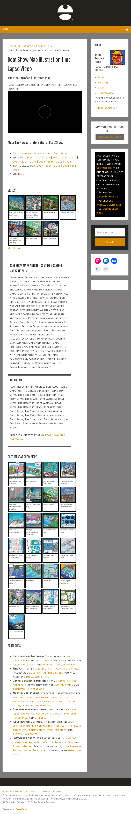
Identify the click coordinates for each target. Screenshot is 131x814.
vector (17, 725)
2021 (64, 157)
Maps (101, 77)
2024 (38, 157)
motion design (63, 685)
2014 (51, 161)
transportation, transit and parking (37, 701)
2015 (42, 161)
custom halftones (25, 734)
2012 (68, 161)
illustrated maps (24, 664)
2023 (47, 157)
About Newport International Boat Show (40, 153)
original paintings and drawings (56, 668)
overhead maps (56, 730)
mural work (34, 676)
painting (66, 725)
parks (25, 705)
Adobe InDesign (23, 746)
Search (110, 242)
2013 (59, 161)
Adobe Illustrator (40, 742)
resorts (34, 697)
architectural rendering (59, 664)
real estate (60, 697)
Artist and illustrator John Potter (22, 791)
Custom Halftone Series (47, 672)
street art (42, 717)
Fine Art (103, 82)
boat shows (20, 697)
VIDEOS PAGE (15, 248)
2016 (33, 161)
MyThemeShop (20, 809)
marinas (46, 697)
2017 (24, 161)
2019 (73, 157)
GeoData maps (36, 730)
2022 (56, 157)
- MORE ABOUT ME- (106, 108)
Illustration (106, 93)
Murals (102, 87)
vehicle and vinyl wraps (47, 713)
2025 (30, 157)
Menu (6, 29)
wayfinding (43, 705)
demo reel (74, 750)
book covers (44, 660)
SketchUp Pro (63, 742)
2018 (16, 161)
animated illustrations (28, 689)
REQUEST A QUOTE (110, 136)
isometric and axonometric (41, 725)
